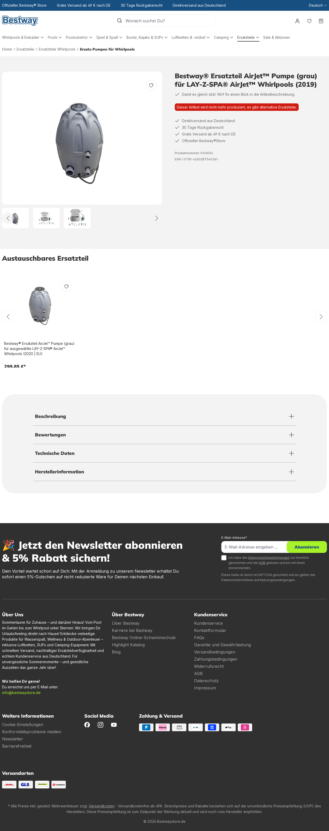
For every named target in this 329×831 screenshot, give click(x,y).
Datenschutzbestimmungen (269, 558)
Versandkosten (101, 806)
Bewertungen (50, 435)
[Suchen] (119, 20)
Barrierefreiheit (16, 746)
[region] (82, 150)
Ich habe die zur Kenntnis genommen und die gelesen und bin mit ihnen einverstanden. (269, 563)
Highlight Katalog (128, 644)
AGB (262, 563)
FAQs (199, 637)
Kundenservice (208, 623)
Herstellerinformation (59, 472)
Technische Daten (55, 453)
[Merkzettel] (309, 20)
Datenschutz (206, 680)
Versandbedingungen (214, 651)
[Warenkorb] (321, 20)
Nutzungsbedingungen (277, 580)
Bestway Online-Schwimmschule (144, 637)
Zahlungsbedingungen (215, 659)
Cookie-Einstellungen (22, 724)
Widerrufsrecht (209, 666)
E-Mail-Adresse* (234, 538)
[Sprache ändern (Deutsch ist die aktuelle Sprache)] (318, 5)
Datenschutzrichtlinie (237, 580)
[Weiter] (156, 218)
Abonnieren (307, 547)
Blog (116, 651)
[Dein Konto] (297, 20)
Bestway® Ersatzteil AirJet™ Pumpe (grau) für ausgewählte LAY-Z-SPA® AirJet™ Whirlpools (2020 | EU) (39, 348)
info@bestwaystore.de (21, 692)
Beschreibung (50, 416)
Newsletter (12, 738)
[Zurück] (8, 218)
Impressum (205, 687)
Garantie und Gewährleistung (222, 644)
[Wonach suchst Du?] (170, 20)
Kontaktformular (210, 630)
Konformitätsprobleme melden (31, 731)
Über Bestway (126, 623)
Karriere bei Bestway (132, 630)
